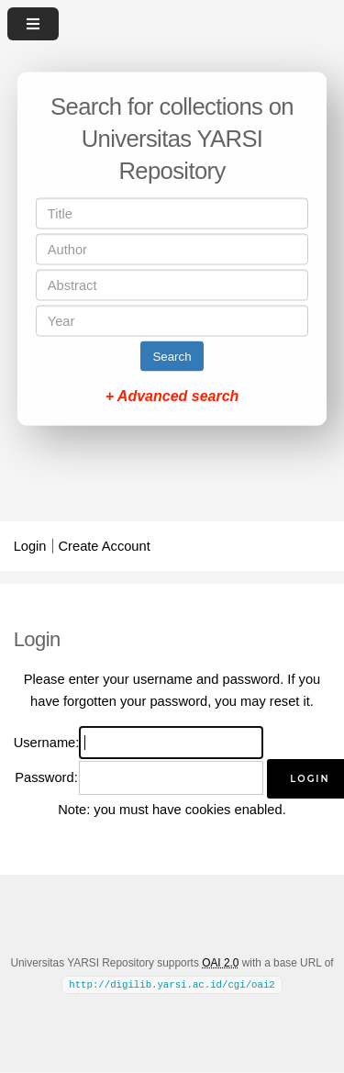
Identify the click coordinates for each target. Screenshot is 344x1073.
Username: (47, 742)
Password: (46, 777)
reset (285, 701)
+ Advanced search (172, 396)
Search (171, 356)
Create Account (104, 546)
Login (30, 546)
